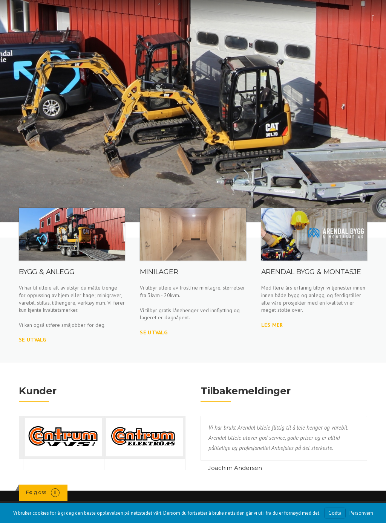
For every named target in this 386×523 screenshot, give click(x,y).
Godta (335, 513)
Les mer (272, 325)
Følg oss (36, 492)
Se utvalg (32, 339)
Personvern (361, 513)
